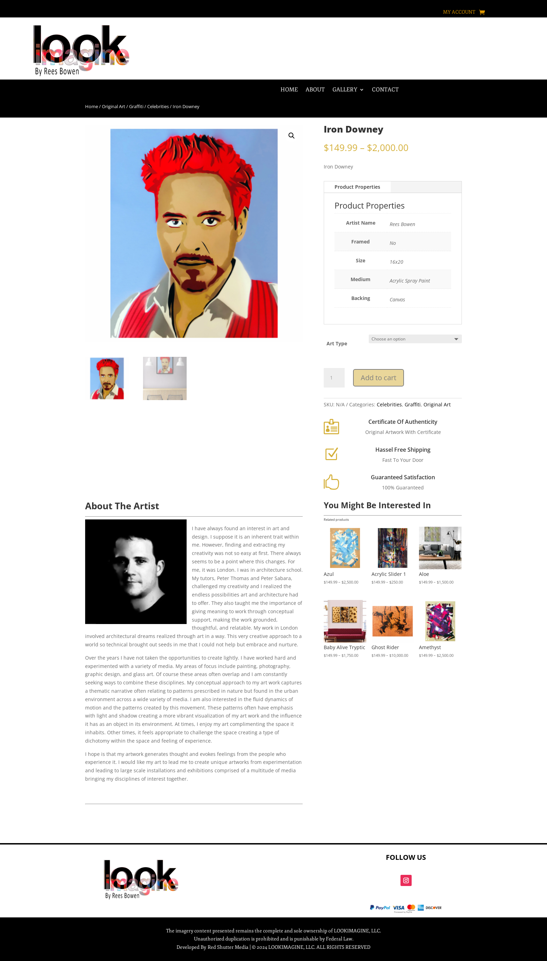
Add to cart (378, 377)
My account (459, 12)
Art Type (337, 343)
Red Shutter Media (228, 947)
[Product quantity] (334, 378)
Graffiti (136, 106)
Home (289, 90)
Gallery (344, 90)
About (315, 90)
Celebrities (158, 106)
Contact (385, 90)
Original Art (113, 106)
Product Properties (357, 186)
